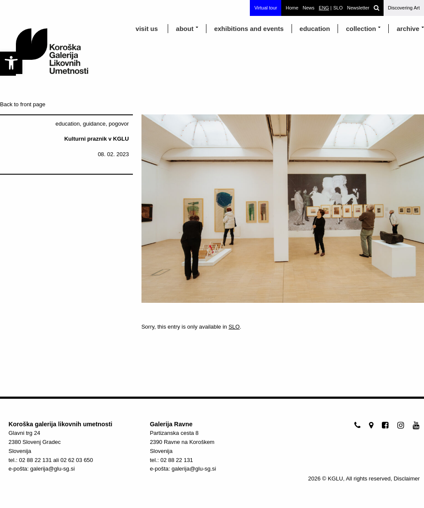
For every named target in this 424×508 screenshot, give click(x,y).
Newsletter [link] (358, 7)
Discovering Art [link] (404, 7)
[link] (11, 63)
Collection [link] (361, 28)
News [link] (309, 7)
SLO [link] (234, 326)
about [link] (185, 28)
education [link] (315, 28)
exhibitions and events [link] (249, 28)
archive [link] (407, 28)
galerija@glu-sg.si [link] (52, 468)
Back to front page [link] (23, 104)
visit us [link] (146, 28)
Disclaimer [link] (406, 478)
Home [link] (292, 7)
